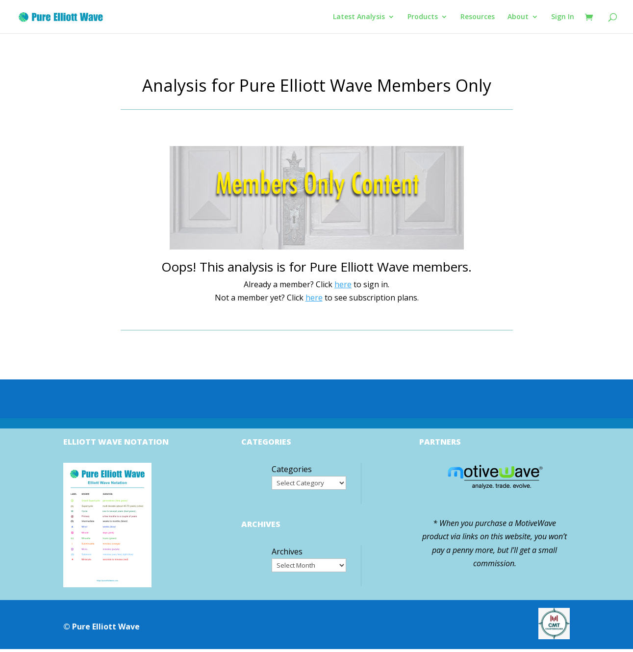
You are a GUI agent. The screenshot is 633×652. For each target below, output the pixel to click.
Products (422, 17)
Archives (287, 551)
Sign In (562, 17)
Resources (477, 17)
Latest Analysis (359, 17)
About (518, 17)
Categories (292, 469)
